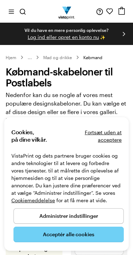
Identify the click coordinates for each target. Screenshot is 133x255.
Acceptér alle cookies (68, 234)
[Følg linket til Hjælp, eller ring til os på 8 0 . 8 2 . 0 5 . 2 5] (99, 11)
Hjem (11, 57)
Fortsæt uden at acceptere (103, 136)
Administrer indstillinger (68, 216)
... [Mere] (30, 57)
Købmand (92, 57)
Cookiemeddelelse (33, 200)
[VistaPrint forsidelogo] (66, 11)
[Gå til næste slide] (124, 34)
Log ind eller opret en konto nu (63, 37)
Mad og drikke (57, 57)
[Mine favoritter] (109, 11)
